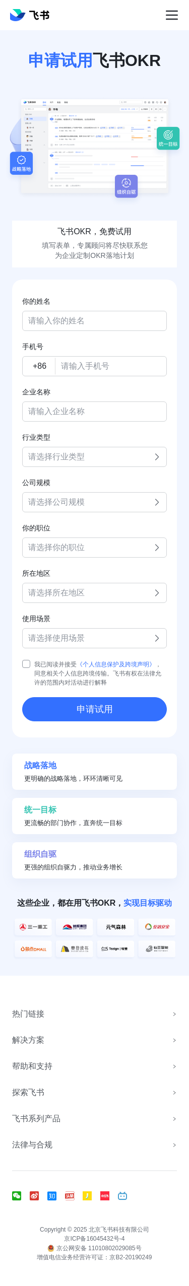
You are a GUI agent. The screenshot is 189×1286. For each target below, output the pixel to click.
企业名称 (36, 392)
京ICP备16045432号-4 (94, 1238)
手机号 (32, 347)
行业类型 (36, 437)
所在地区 (36, 573)
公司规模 (36, 483)
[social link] (21, 1195)
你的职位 (36, 528)
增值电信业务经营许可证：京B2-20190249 (94, 1257)
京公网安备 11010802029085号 (94, 1248)
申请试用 (95, 709)
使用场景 (36, 619)
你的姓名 (36, 301)
